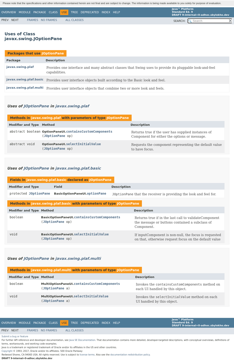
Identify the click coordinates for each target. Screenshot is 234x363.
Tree (74, 12)
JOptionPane (53, 53)
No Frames (49, 20)
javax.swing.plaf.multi (24, 87)
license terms (87, 354)
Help (116, 12)
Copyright (7, 351)
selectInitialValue (83, 144)
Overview (8, 12)
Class (53, 12)
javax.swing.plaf (20, 67)
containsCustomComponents (89, 131)
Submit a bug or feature (15, 336)
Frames (32, 20)
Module (25, 12)
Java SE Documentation (82, 340)
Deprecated (90, 12)
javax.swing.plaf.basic (24, 79)
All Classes (75, 20)
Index (106, 12)
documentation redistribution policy (130, 354)
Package (39, 12)
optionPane (96, 193)
